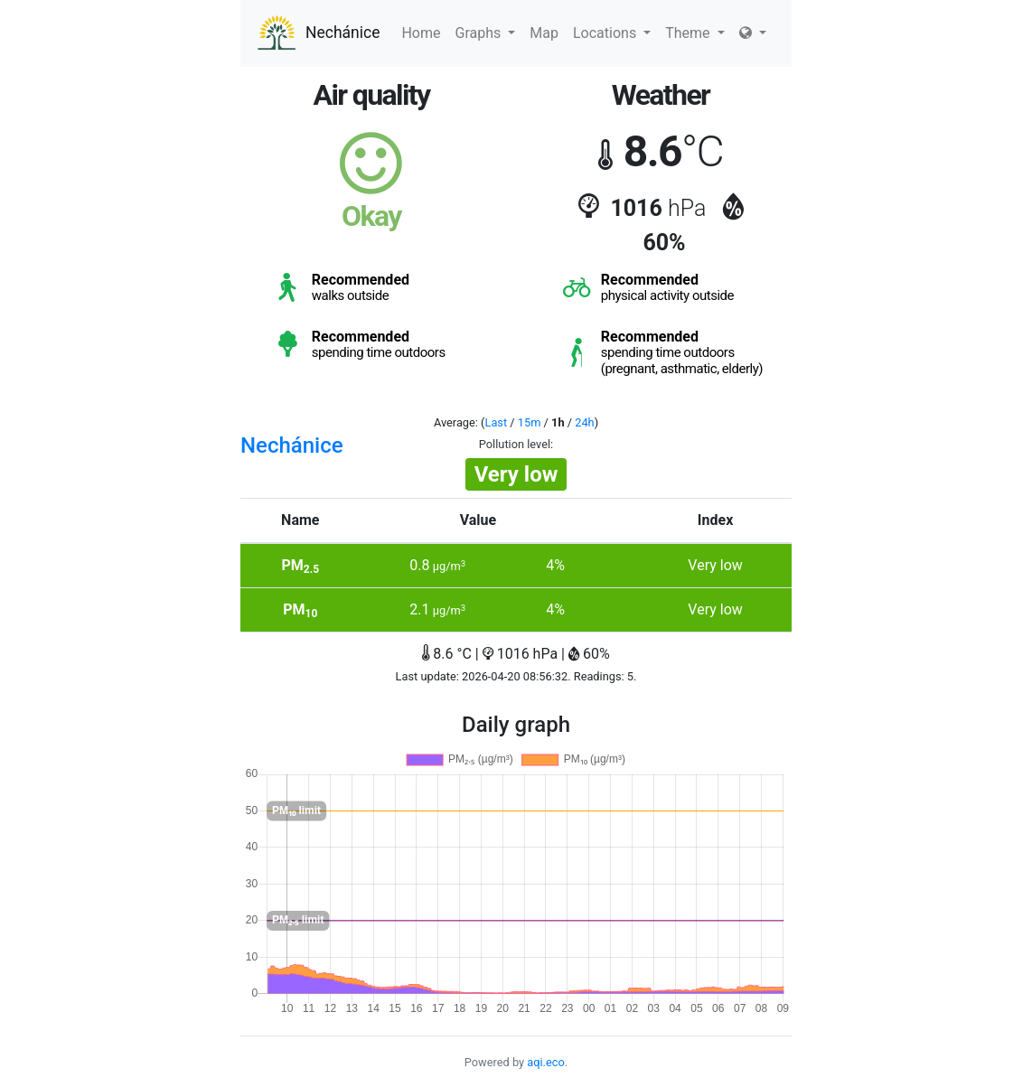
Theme (694, 33)
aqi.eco (546, 1062)
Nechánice (317, 33)
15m (529, 422)
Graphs (485, 33)
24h (584, 422)
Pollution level (514, 444)
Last (496, 422)
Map (544, 33)
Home (420, 33)
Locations (612, 33)
